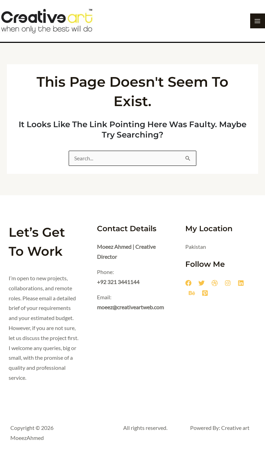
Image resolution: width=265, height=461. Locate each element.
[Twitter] (201, 283)
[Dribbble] (215, 283)
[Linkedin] (241, 283)
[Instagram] (228, 283)
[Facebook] (188, 283)
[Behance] (192, 293)
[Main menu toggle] (257, 20)
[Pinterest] (205, 293)
